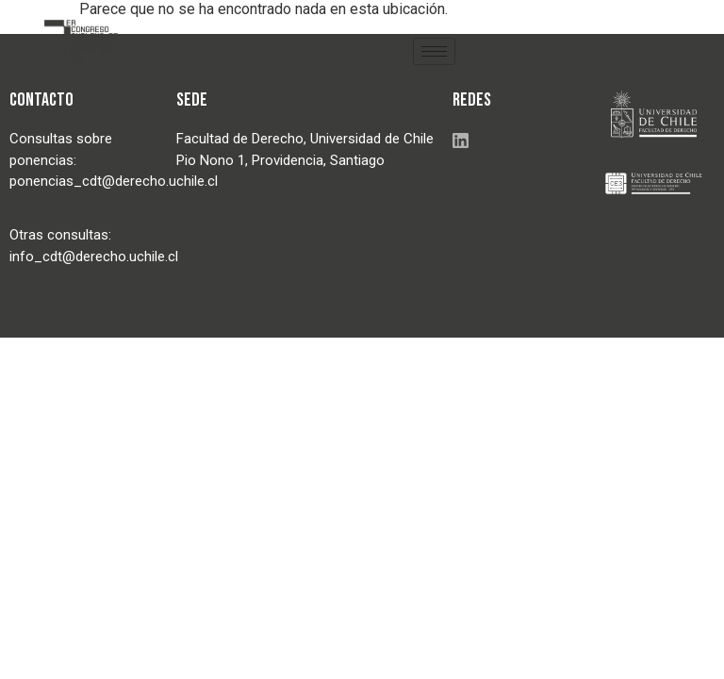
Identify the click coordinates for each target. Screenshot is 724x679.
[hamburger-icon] (434, 51)
